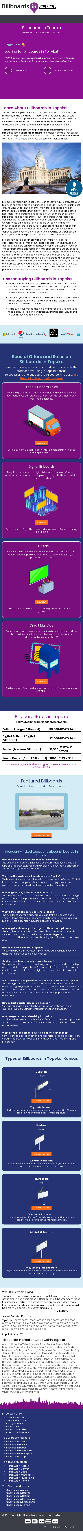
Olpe (19, 1376)
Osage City (48, 1376)
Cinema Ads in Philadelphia (20, 1501)
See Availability (41, 835)
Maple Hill (7, 1370)
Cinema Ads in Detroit (18, 1496)
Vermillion (62, 1385)
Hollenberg (54, 1362)
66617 (46, 1323)
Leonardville (64, 1365)
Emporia (16, 1356)
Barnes (17, 1347)
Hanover (48, 1358)
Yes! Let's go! (21, 70)
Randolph (55, 1379)
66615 (33, 1323)
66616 (40, 1323)
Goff (72, 1356)
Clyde (21, 1353)
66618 (53, 1323)
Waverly (43, 1388)
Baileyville (7, 1347)
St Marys (16, 1385)
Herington (20, 1362)
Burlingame (8, 1350)
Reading (65, 1379)
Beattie (26, 1347)
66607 (56, 1320)
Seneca (51, 1382)
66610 (5, 1323)
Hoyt (4, 1365)
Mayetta (17, 1370)
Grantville (7, 1358)
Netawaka (60, 1373)
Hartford (57, 1358)
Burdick (72, 1347)
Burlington (21, 1350)
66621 (75, 1323)
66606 (48, 1320)
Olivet (13, 1376)
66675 (20, 1329)
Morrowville (15, 1373)
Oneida (37, 1376)
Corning (30, 1353)
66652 (74, 1326)
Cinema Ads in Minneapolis (20, 1499)
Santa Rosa (29, 1382)
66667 (13, 1329)
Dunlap (62, 1353)
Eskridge (26, 1356)
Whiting (29, 1391)
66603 (25, 1320)
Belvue (34, 1347)
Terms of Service (53, 1527)
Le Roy (40, 1365)
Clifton (14, 1353)
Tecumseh (42, 1385)
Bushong (32, 1350)
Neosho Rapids (45, 1373)
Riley (73, 1379)
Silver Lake (61, 1382)
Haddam (37, 1358)
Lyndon (41, 1367)
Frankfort (56, 1356)
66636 (51, 1326)
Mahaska (62, 1367)
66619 (60, 1323)
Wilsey (37, 1391)
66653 (5, 1329)
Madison (51, 1367)
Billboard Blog (13, 1426)
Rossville (6, 1382)
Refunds (24, 1432)
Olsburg (27, 1376)
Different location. (63, 70)
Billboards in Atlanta (16, 1441)
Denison (45, 1353)
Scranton (41, 1382)
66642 (59, 1326)
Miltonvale (55, 1370)
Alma (14, 1344)
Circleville (68, 1350)
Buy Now (41, 443)
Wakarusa (74, 1385)
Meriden (37, 1370)
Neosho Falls (29, 1373)
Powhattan (31, 1379)
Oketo (5, 1376)
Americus (34, 1344)
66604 (33, 1320)
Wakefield (7, 1388)
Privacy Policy (72, 1527)
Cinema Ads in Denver (18, 1492)
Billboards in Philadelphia (19, 1453)
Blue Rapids (51, 1347)
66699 (43, 1329)
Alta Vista (23, 1344)
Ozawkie (72, 1376)
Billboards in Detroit (16, 1447)
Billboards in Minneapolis (19, 1450)
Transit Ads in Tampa (17, 1480)
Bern (41, 1347)
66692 (36, 1329)
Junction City (29, 1365)
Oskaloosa (61, 1376)
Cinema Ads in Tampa (18, 1504)
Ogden (70, 1373)
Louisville (32, 1367)
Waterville (33, 1388)
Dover (54, 1353)
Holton (64, 1362)
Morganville (68, 1370)
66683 (28, 1329)
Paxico (14, 1379)
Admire (6, 1344)
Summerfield (28, 1385)
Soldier (71, 1382)
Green (16, 1358)
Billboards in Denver (16, 1444)
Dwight (71, 1353)
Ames (43, 1344)
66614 (25, 1323)
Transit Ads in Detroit (17, 1471)
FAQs (9, 1423)
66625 (20, 1326)
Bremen (62, 1347)
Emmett (6, 1356)
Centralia (58, 1350)
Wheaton (7, 1391)
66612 (19, 1323)
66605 (40, 1320)
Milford (45, 1370)
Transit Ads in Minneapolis (20, 1474)
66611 (12, 1323)
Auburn (51, 1344)
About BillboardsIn (15, 1417)
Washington (20, 1388)
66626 (28, 1326)
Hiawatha (42, 1362)
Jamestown (14, 1365)
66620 (67, 1323)
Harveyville (69, 1358)
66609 (71, 1320)
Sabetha (17, 1382)
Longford (7, 1367)
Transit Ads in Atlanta (17, 1465)
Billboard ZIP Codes (16, 1429)
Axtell (66, 1344)
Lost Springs (19, 1367)
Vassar (52, 1385)
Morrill (5, 1373)
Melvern (27, 1370)
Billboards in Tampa (16, 1456)
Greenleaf (26, 1358)
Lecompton (51, 1365)
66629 (43, 1326)
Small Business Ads (16, 1420)
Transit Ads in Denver (17, 1468)
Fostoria (45, 1356)
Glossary (18, 1423)
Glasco (65, 1356)
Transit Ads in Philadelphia (20, 1477)
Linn (74, 1365)
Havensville (8, 1362)
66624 (13, 1326)
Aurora (59, 1344)
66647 (66, 1326)
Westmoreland (56, 1388)
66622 (5, 1326)
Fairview (36, 1356)
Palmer (6, 1379)
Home (72, 1362)
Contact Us (12, 1432)
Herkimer (31, 1362)
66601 (18, 1320)
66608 (63, 1320)
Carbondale (45, 1350)
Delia (38, 1353)
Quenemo (43, 1379)
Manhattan (74, 1367)
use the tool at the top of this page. (49, 376)
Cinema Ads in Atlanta (18, 1490)
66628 (36, 1326)
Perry (21, 1379)
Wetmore (71, 1388)
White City (18, 1391)
